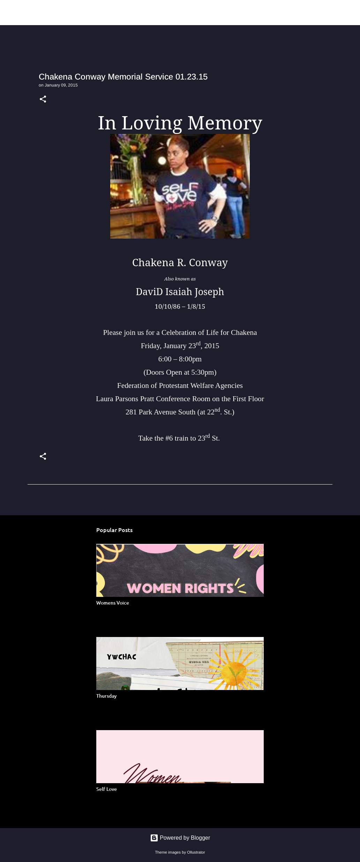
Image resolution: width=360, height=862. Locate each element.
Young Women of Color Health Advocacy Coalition (148, 12)
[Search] (287, 12)
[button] (43, 100)
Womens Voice (112, 602)
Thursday (106, 695)
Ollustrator (196, 852)
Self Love (106, 789)
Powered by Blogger (180, 838)
